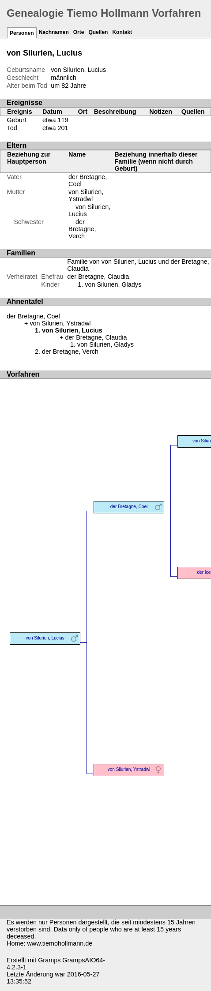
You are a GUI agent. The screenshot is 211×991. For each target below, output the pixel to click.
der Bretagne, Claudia (98, 276)
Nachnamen (54, 32)
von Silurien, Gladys (113, 284)
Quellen (98, 32)
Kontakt (122, 32)
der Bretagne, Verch (82, 228)
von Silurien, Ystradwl (85, 195)
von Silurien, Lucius (45, 638)
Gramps (49, 960)
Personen (22, 33)
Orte (78, 32)
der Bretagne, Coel (33, 316)
